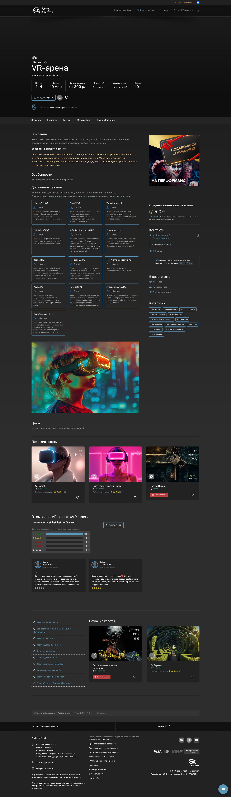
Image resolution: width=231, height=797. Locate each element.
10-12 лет (193, 324)
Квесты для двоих (43, 638)
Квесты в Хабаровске (45, 622)
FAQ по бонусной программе (102, 761)
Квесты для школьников (47, 645)
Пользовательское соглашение (103, 748)
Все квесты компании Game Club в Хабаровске (52, 630)
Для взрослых (176, 314)
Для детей (155, 309)
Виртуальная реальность (161, 319)
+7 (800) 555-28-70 (184, 2)
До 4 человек (156, 334)
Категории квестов (97, 769)
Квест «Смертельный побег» (49, 677)
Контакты (52, 120)
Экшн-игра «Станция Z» (47, 670)
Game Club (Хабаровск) (50, 75)
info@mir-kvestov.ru (45, 769)
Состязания (156, 329)
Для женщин (156, 324)
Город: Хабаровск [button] (183, 11)
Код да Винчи (158, 486)
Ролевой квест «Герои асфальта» (51, 683)
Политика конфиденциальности (104, 752)
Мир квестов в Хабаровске (46, 726)
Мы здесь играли (43, 98)
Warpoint (40, 486)
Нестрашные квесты (175, 324)
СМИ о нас (93, 765)
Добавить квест (96, 774)
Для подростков (188, 309)
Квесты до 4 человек (45, 651)
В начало (163, 726)
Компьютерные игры (174, 329)
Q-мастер (37, 550)
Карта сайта (94, 778)
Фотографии (84, 120)
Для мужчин (182, 319)
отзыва (153, 217)
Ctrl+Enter (105, 739)
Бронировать (159, 495)
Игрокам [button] (165, 11)
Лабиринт (156, 665)
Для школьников (158, 314)
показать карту (161, 238)
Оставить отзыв (113, 525)
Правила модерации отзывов (102, 744)
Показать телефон (161, 244)
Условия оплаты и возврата (101, 756)
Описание (36, 120)
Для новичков (170, 309)
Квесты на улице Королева (48, 664)
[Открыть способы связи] (223, 789)
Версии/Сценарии (106, 120)
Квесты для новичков (45, 657)
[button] (136, 344)
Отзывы (67, 120)
